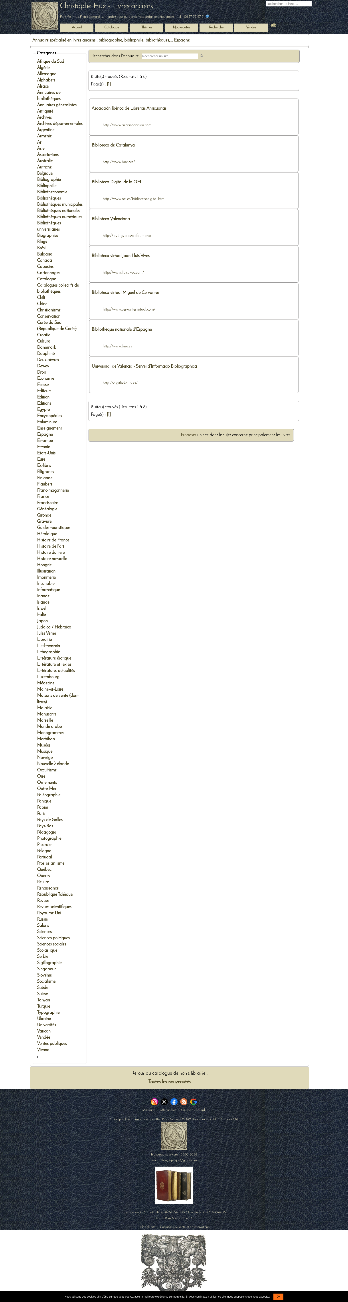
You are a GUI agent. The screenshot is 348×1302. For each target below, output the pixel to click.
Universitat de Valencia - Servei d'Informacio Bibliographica (144, 366)
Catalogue (111, 27)
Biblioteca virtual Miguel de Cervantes (125, 293)
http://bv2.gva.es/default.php (127, 236)
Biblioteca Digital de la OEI (116, 182)
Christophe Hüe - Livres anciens (106, 6)
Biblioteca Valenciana (111, 219)
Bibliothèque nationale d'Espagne (122, 329)
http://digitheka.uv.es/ (120, 383)
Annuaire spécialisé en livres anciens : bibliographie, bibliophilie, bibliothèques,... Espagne (111, 40)
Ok (278, 1296)
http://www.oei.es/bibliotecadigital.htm (133, 199)
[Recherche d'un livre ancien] (289, 3)
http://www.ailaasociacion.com (127, 125)
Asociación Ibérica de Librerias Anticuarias (129, 108)
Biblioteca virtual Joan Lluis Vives (121, 256)
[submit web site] (202, 56)
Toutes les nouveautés (169, 1082)
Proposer (188, 435)
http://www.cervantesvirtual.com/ (129, 309)
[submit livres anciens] (315, 4)
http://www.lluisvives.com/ (123, 273)
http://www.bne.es (117, 346)
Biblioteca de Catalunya (113, 145)
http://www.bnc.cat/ (119, 162)
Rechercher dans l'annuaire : (116, 56)
